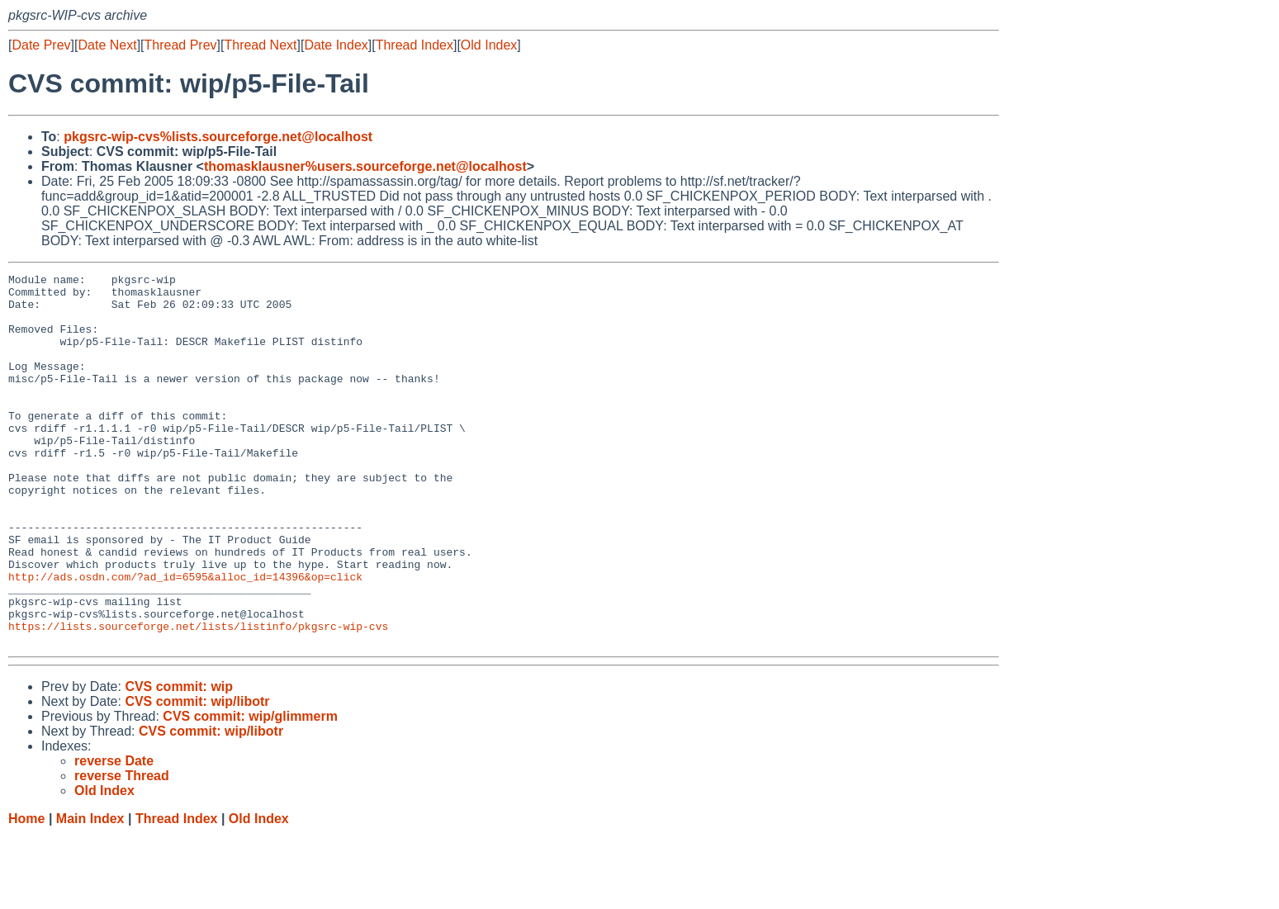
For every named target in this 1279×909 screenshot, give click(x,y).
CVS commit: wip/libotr (197, 776)
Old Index (489, 45)
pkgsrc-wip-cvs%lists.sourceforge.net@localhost (218, 137)
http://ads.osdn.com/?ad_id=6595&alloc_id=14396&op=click (185, 638)
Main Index (90, 893)
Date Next (107, 45)
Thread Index (414, 45)
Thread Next (260, 45)
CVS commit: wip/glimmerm (250, 791)
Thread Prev (180, 45)
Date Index (335, 45)
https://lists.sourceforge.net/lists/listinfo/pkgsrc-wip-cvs (198, 697)
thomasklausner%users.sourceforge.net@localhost (365, 166)
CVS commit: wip (179, 761)
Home (26, 893)
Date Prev (41, 45)
